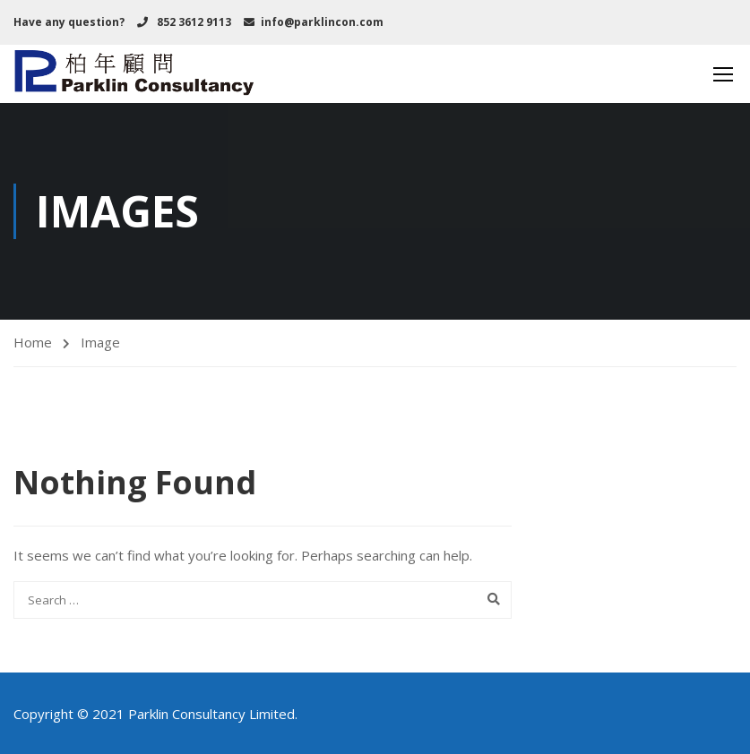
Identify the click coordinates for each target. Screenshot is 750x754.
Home (32, 342)
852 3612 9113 (192, 22)
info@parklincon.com (322, 22)
